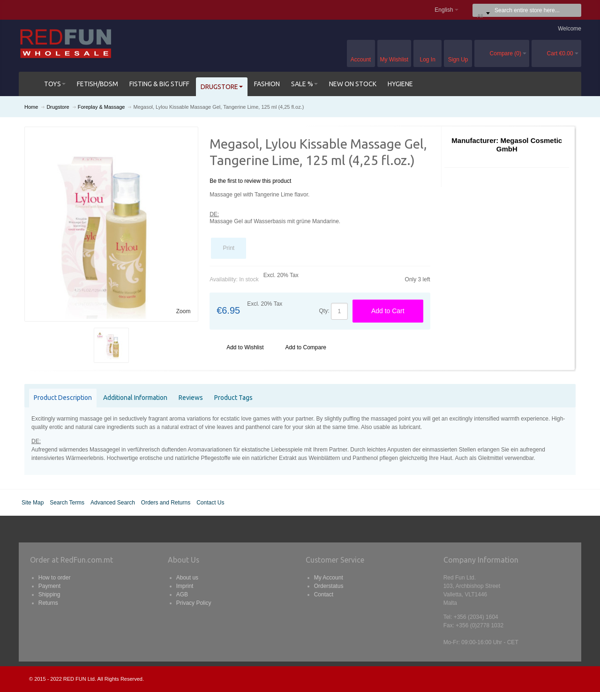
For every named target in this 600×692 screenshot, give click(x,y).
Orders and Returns (165, 502)
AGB (182, 594)
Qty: (324, 311)
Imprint (185, 586)
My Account (328, 577)
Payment (49, 586)
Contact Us (210, 502)
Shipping (49, 594)
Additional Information (135, 397)
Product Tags (233, 397)
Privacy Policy (193, 603)
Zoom (183, 311)
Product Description (63, 397)
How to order (54, 577)
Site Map (33, 502)
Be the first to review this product (250, 181)
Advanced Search (112, 502)
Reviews (191, 397)
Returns (48, 603)
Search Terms (67, 502)
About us (187, 577)
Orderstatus (329, 586)
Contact (323, 594)
